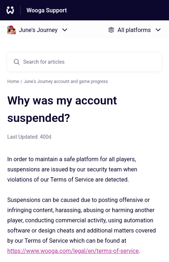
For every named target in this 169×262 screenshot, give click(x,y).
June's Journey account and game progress (66, 81)
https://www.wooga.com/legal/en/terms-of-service (73, 250)
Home (13, 81)
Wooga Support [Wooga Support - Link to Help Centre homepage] (47, 10)
